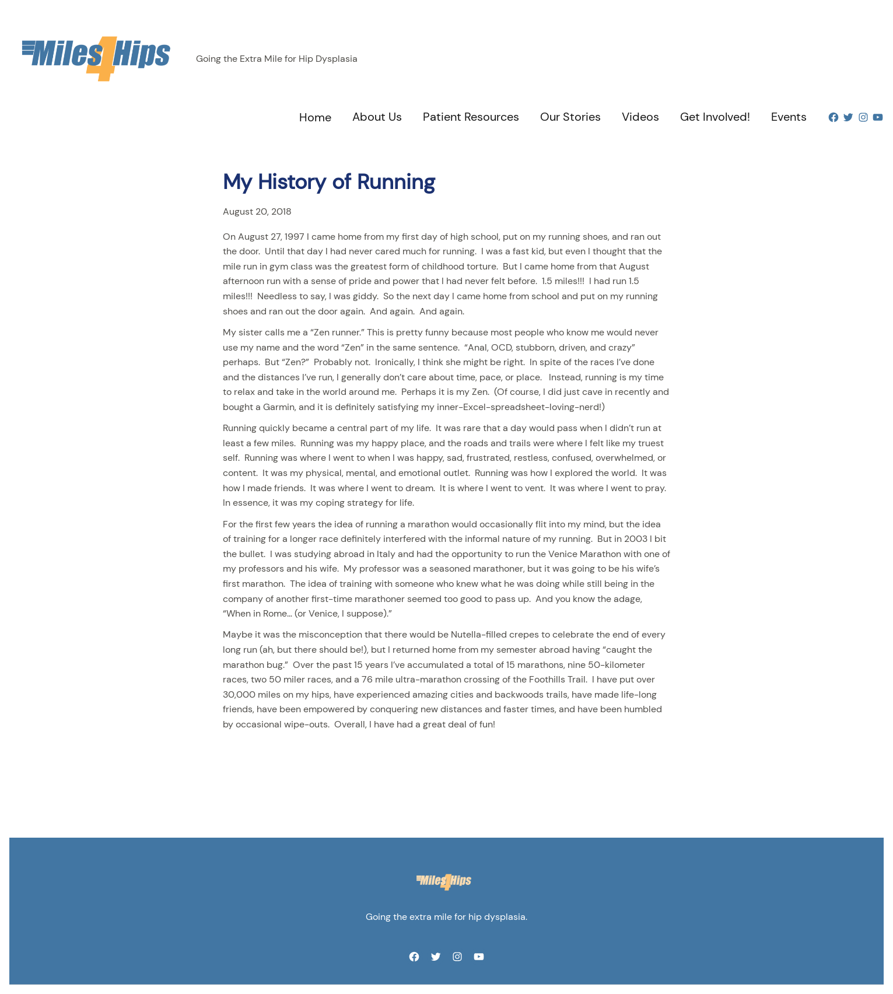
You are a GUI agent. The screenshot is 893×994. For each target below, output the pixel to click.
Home (315, 117)
